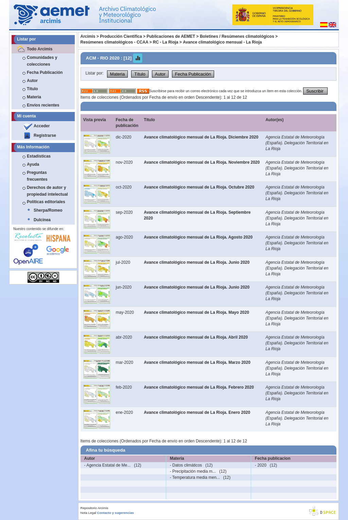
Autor (32, 80)
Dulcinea (42, 219)
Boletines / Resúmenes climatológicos (237, 36)
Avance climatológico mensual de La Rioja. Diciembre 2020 (201, 137)
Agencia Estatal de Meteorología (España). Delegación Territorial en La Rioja (296, 143)
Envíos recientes (43, 105)
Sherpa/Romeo (48, 210)
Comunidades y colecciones (42, 61)
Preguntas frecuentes (37, 176)
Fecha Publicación (45, 72)
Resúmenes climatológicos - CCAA (115, 42)
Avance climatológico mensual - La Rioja (222, 42)
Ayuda (33, 164)
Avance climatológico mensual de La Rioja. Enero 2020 (197, 412)
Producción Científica (121, 36)
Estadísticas (39, 156)
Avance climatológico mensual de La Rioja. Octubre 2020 (199, 187)
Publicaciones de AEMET (170, 36)
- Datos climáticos (186, 465)
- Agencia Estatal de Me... (107, 465)
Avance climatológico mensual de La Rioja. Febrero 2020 (199, 387)
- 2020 (260, 465)
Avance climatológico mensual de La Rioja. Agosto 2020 (198, 237)
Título (32, 88)
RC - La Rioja (165, 42)
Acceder (42, 126)
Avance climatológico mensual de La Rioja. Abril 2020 (196, 337)
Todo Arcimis (39, 49)
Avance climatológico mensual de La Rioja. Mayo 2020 (196, 312)
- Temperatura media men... (195, 477)
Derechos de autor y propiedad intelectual (47, 191)
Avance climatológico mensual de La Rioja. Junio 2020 (196, 262)
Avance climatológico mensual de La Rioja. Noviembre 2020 (202, 162)
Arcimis (88, 36)
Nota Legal (88, 513)
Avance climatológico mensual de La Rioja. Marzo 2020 (197, 362)
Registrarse (45, 135)
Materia (34, 97)
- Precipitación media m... (193, 471)
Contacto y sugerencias (115, 513)
